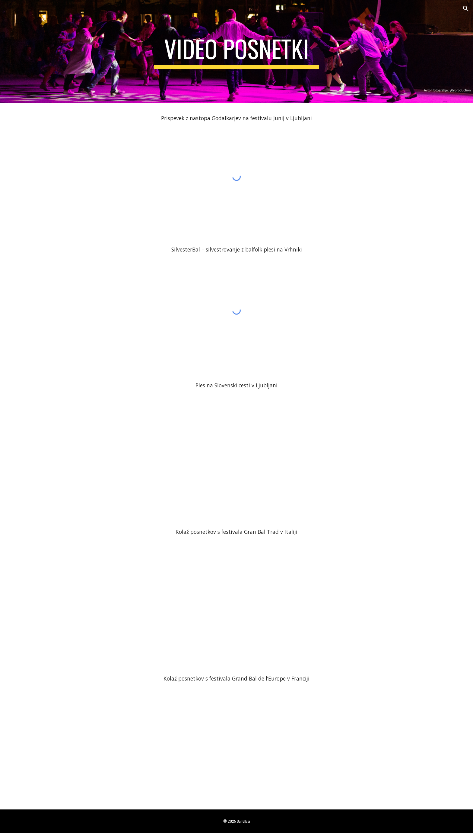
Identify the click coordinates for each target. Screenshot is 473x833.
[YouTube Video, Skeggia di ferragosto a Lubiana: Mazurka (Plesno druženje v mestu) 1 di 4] (236, 451)
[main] (236, 51)
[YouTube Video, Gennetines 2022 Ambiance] (236, 744)
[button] (466, 8)
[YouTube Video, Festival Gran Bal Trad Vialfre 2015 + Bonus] (236, 598)
